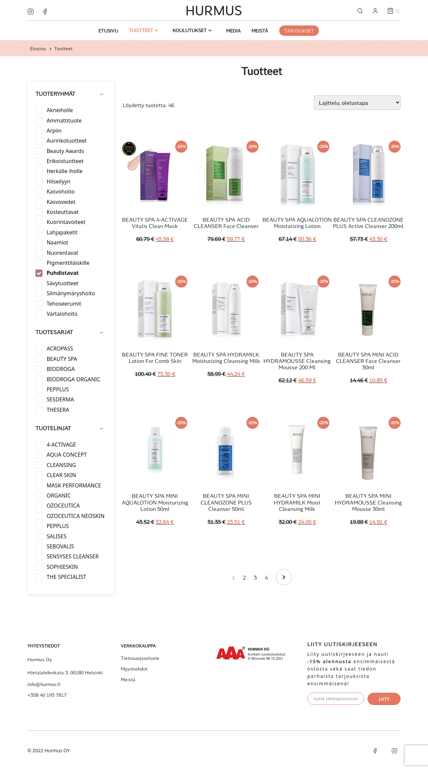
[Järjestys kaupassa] (357, 102)
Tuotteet (141, 30)
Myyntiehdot (134, 669)
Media (233, 30)
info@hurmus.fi (44, 684)
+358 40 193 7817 (47, 695)
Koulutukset (190, 30)
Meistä (259, 30)
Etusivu (108, 30)
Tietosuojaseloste (140, 658)
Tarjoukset (299, 30)
